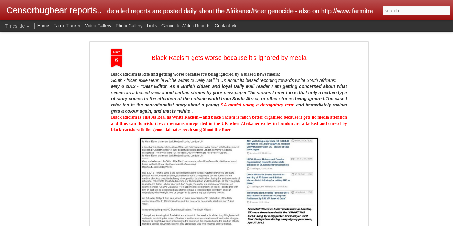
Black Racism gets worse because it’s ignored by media (228, 53)
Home (43, 25)
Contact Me (226, 25)
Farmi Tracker (67, 25)
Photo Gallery (129, 25)
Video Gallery (98, 25)
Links (152, 25)
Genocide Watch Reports (185, 25)
